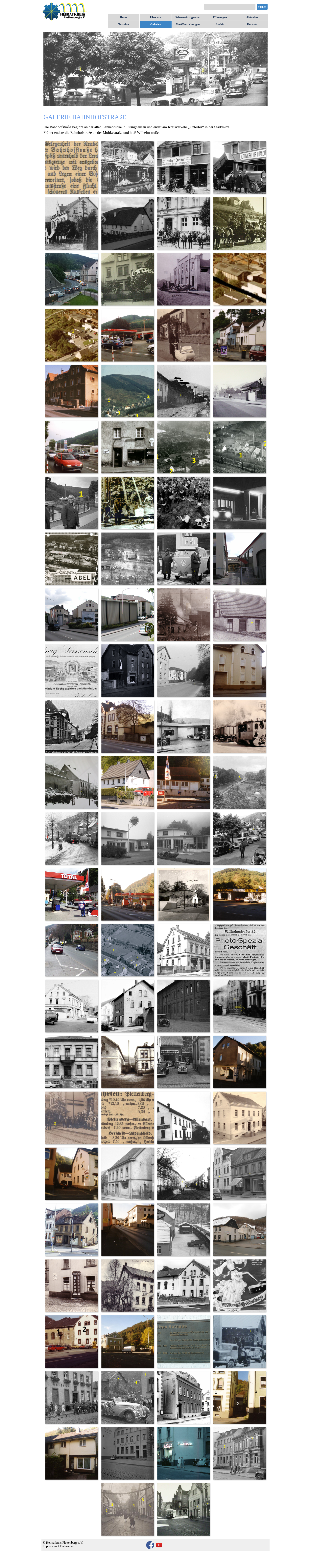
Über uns (155, 17)
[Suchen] (229, 7)
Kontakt (252, 24)
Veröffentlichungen (188, 24)
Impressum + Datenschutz (59, 1546)
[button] (71, 167)
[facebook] (150, 1545)
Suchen (262, 6)
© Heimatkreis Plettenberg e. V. (63, 1542)
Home (123, 17)
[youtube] (159, 1545)
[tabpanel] (155, 123)
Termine (123, 24)
